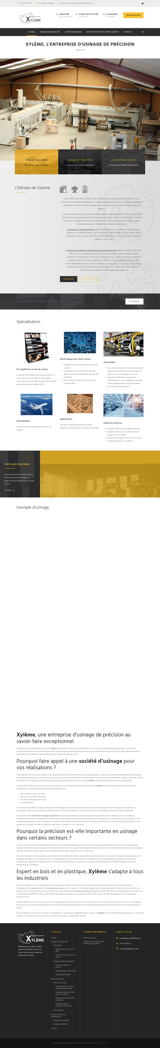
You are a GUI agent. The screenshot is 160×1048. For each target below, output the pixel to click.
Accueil (31, 32)
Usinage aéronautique (61, 1020)
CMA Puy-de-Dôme (100, 1043)
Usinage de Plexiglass (63, 974)
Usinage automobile (60, 1024)
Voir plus (10, 490)
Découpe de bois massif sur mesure (66, 956)
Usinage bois (58, 945)
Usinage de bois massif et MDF (65, 950)
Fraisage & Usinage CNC (50, 32)
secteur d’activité (23, 821)
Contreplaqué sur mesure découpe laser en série (65, 987)
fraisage (61, 807)
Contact (128, 32)
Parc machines (58, 1010)
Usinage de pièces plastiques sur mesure (64, 1005)
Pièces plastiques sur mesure (63, 966)
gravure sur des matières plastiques (77, 891)
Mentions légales (90, 938)
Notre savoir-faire (73, 32)
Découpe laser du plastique (66, 971)
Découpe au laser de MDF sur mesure (65, 999)
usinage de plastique (55, 888)
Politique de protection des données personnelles (94, 942)
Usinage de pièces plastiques (64, 961)
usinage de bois (36, 888)
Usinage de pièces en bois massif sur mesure (65, 993)
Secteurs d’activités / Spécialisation (103, 32)
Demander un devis (133, 15)
